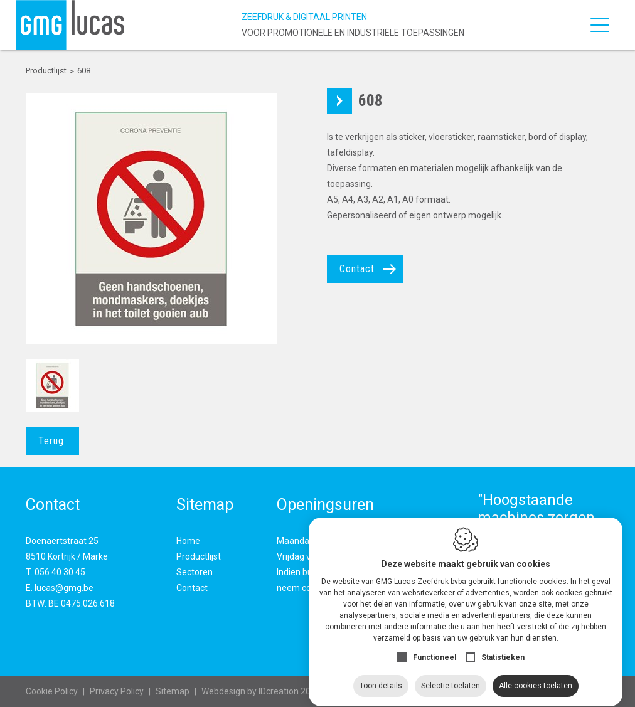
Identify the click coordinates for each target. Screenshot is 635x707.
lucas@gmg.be (64, 588)
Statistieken (503, 645)
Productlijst (198, 556)
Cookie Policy (52, 691)
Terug (51, 441)
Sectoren (194, 572)
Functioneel (434, 645)
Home (188, 541)
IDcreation (250, 691)
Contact (357, 269)
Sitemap (172, 691)
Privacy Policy (117, 691)
